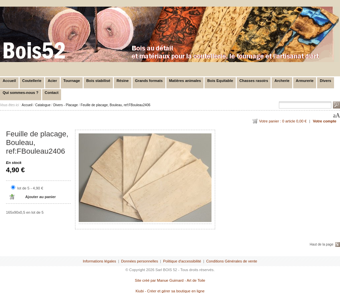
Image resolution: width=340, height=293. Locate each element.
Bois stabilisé (98, 81)
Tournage (71, 81)
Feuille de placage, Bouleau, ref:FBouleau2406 (115, 105)
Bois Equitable (220, 81)
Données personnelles (139, 261)
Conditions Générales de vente (231, 261)
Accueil (9, 81)
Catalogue (42, 105)
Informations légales (99, 261)
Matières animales (185, 81)
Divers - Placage (65, 105)
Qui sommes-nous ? (21, 93)
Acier (52, 81)
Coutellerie (32, 81)
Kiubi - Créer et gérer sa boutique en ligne (170, 291)
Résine (123, 81)
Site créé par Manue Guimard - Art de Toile (170, 280)
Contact (52, 93)
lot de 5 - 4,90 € (30, 188)
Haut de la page (321, 244)
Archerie (281, 81)
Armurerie (304, 81)
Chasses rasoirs (253, 81)
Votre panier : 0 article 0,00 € (282, 121)
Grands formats (149, 81)
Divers (325, 81)
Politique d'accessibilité (182, 261)
